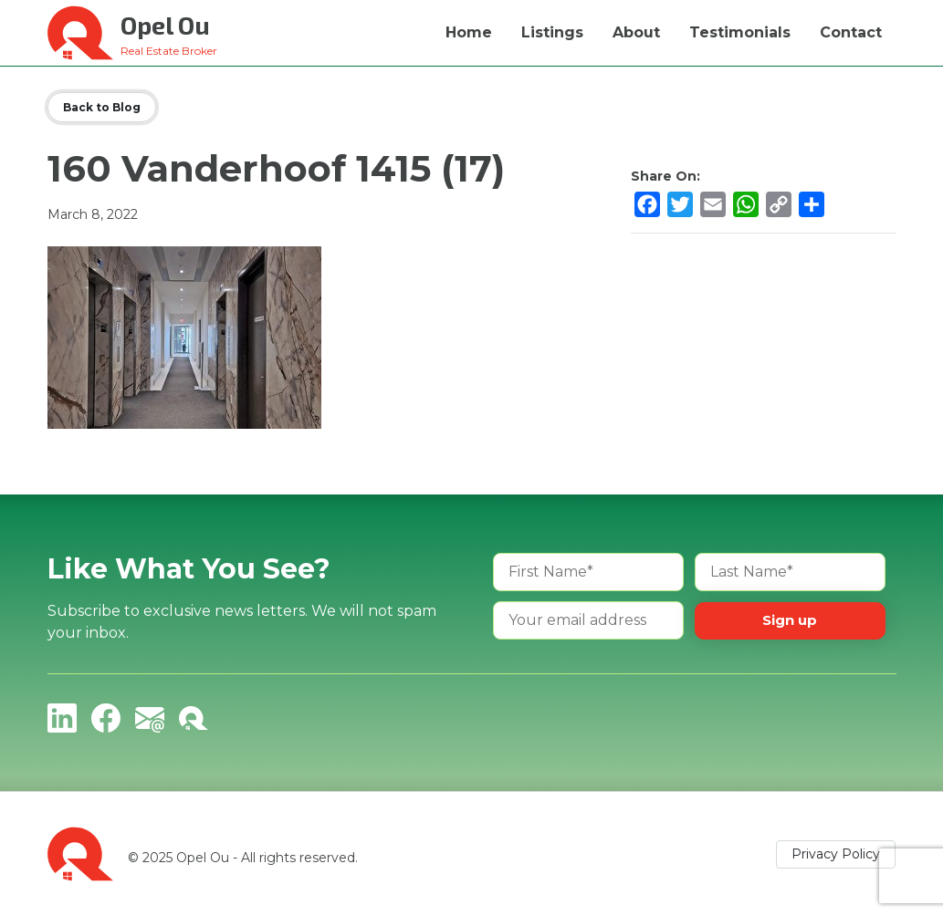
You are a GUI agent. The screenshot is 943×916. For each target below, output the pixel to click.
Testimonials (740, 32)
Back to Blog (102, 107)
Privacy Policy (835, 854)
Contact (851, 32)
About (636, 32)
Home (468, 32)
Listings (552, 32)
